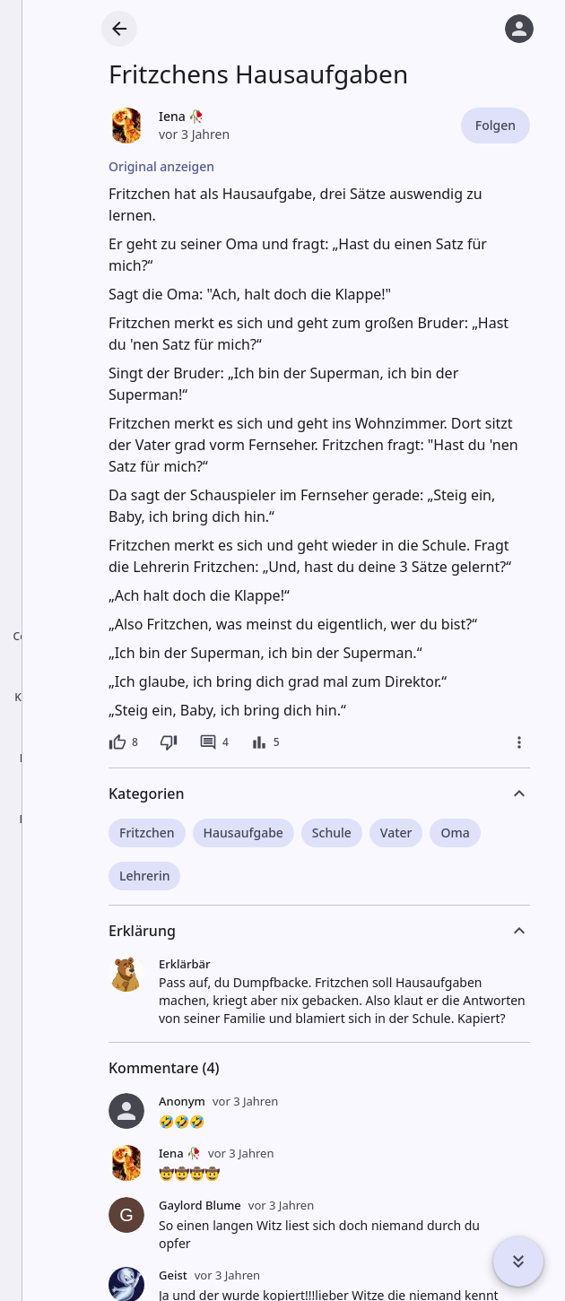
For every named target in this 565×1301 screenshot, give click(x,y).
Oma (454, 832)
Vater (396, 832)
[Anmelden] (519, 29)
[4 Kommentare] (213, 742)
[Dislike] (168, 742)
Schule (332, 832)
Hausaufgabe (243, 832)
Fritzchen (147, 832)
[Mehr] (519, 742)
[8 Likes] (123, 742)
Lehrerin (144, 875)
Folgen (495, 125)
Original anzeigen (161, 166)
